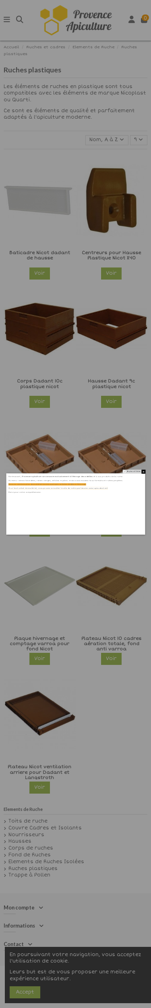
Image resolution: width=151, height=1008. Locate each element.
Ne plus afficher (133, 471)
